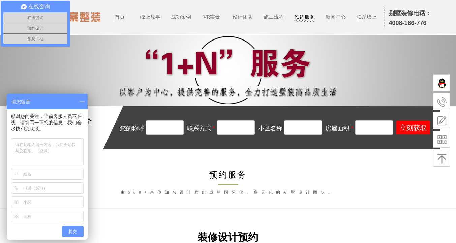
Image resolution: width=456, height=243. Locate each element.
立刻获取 (413, 127)
